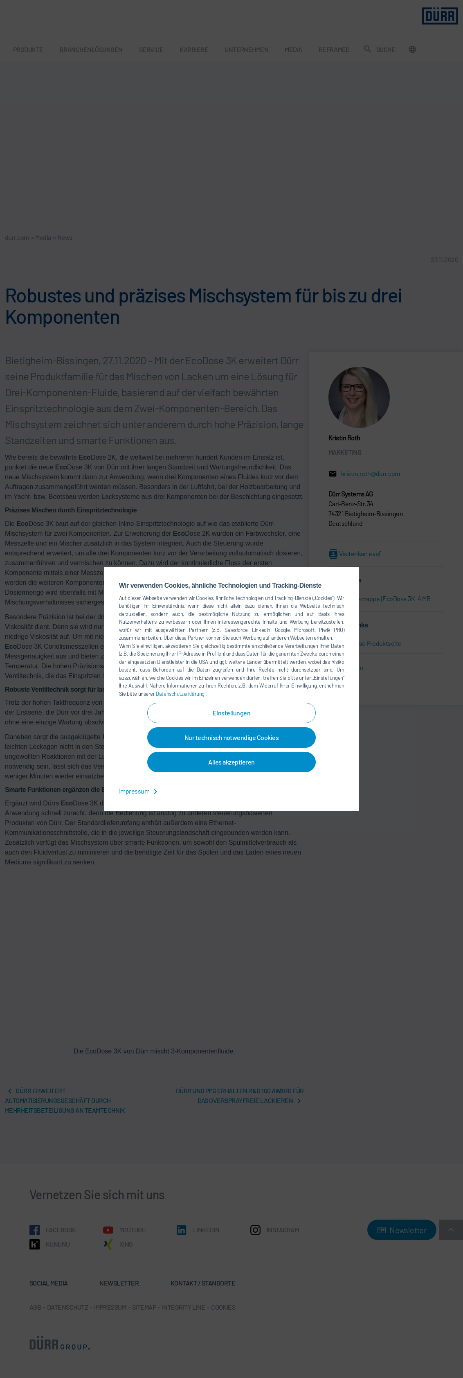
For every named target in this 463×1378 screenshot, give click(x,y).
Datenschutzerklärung (180, 693)
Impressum (139, 791)
